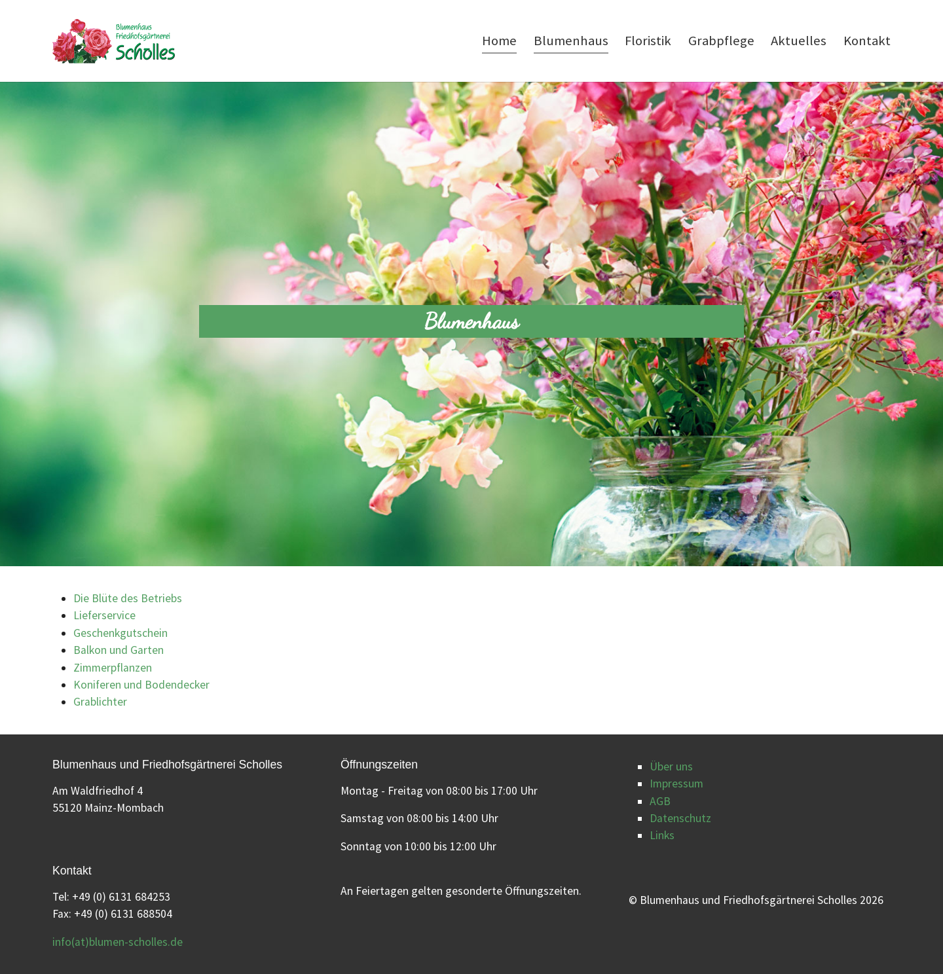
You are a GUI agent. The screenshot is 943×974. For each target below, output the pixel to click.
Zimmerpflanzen (112, 667)
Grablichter (100, 701)
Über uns (671, 766)
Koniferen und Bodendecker (141, 684)
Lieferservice (104, 615)
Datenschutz (680, 818)
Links (662, 835)
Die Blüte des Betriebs (127, 598)
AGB (660, 801)
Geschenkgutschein (120, 633)
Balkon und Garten (118, 650)
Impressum (676, 783)
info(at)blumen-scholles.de (117, 942)
